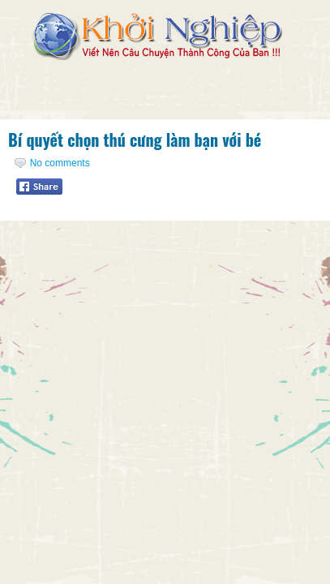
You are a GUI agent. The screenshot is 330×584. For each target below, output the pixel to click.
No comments (60, 163)
